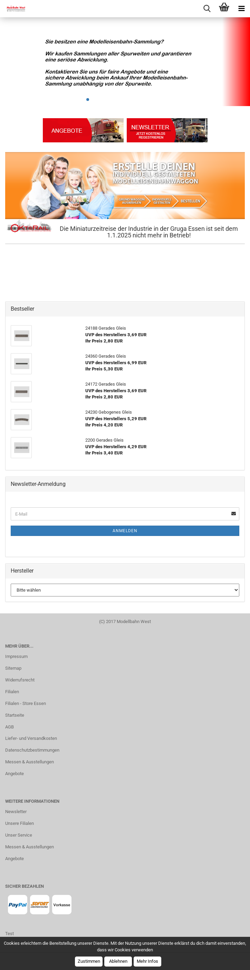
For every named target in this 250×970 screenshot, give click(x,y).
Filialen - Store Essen (25, 703)
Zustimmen (89, 961)
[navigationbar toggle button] (241, 8)
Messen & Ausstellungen (29, 761)
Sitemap (13, 668)
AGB (9, 726)
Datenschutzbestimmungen (32, 750)
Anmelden (125, 530)
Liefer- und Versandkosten (31, 738)
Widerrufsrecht (20, 679)
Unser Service (18, 835)
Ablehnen (118, 961)
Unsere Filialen (19, 823)
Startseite (14, 715)
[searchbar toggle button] (206, 8)
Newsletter (16, 811)
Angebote (14, 773)
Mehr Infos (147, 961)
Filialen (12, 691)
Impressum (16, 656)
